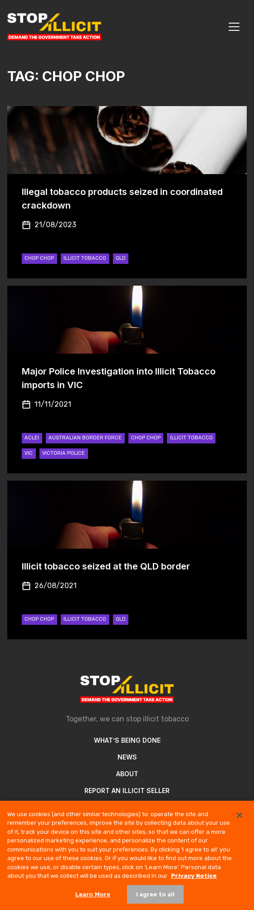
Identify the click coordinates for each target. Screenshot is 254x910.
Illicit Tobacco (85, 258)
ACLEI (31, 438)
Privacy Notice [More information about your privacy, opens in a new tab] (194, 879)
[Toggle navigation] (234, 27)
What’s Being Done (127, 740)
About (127, 774)
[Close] (239, 819)
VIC (28, 453)
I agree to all (155, 898)
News (127, 757)
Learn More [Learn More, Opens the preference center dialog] (92, 898)
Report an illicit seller (127, 790)
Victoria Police (63, 453)
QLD (121, 258)
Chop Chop (39, 258)
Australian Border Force (85, 438)
